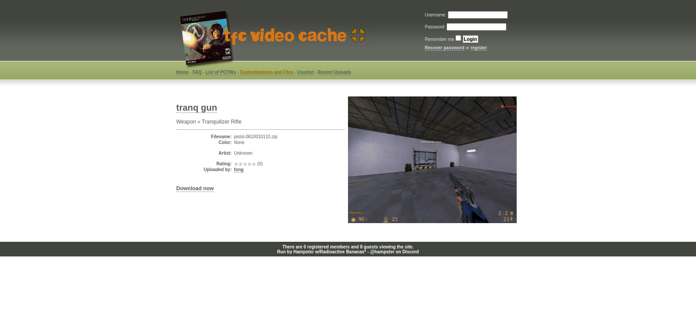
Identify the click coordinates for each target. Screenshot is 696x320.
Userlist (305, 72)
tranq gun (196, 107)
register (479, 47)
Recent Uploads (334, 72)
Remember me (439, 39)
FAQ (197, 72)
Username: (436, 14)
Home (182, 72)
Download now (195, 188)
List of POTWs (221, 72)
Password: (436, 26)
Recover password (444, 47)
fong (239, 169)
